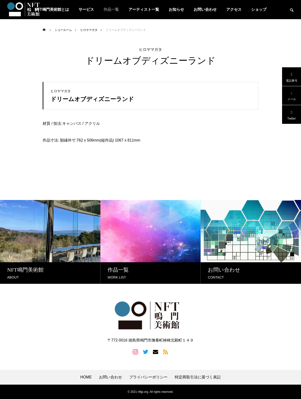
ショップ (258, 9)
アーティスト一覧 (143, 9)
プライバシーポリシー (148, 377)
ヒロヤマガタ (150, 49)
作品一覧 (111, 9)
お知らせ (176, 9)
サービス (86, 9)
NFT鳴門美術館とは (52, 9)
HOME (86, 377)
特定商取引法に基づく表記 (198, 377)
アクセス (234, 9)
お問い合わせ (205, 9)
